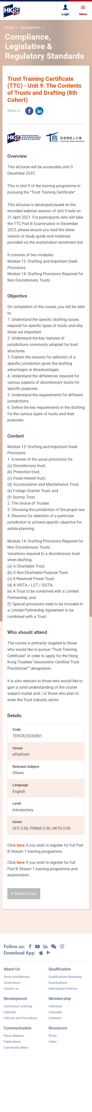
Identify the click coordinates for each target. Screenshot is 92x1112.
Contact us (11, 988)
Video (52, 1041)
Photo (53, 1036)
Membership (60, 998)
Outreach (55, 1018)
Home (9, 28)
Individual (55, 1006)
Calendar (10, 1012)
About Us (12, 969)
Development (30, 28)
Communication (17, 1028)
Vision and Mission (17, 977)
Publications (12, 1041)
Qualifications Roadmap (65, 977)
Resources (58, 1028)
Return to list (24, 893)
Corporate (55, 1012)
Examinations (58, 982)
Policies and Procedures (20, 1018)
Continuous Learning (18, 1006)
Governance (12, 982)
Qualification (60, 969)
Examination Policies (63, 988)
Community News (16, 1047)
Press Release (14, 1036)
